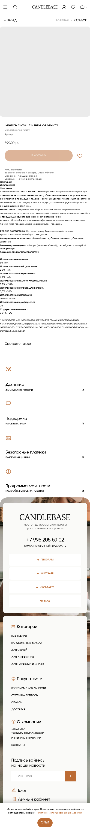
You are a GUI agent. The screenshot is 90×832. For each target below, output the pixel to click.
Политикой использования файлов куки (59, 813)
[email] (38, 776)
